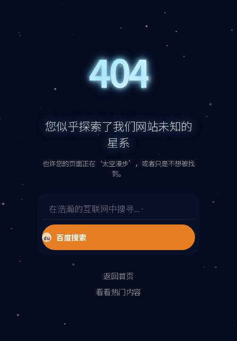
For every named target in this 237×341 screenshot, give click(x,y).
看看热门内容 (118, 291)
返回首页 (118, 275)
